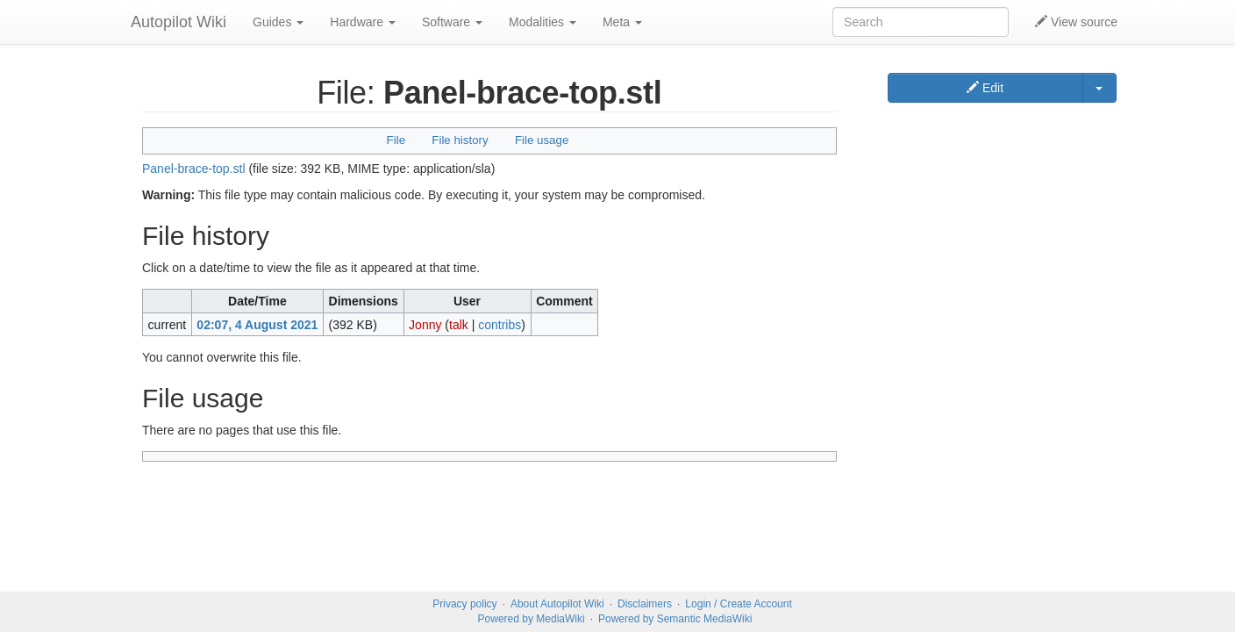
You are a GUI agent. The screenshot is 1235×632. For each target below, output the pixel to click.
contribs (499, 325)
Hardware (363, 22)
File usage (541, 140)
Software (452, 22)
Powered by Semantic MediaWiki (675, 619)
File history (460, 140)
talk (458, 325)
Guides (278, 22)
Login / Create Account (738, 604)
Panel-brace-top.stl (194, 169)
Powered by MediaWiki (531, 619)
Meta (622, 22)
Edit (985, 88)
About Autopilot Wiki (557, 604)
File (396, 140)
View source (1076, 22)
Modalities (542, 22)
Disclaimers (645, 604)
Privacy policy (464, 604)
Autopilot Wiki (178, 22)
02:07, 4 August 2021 (257, 325)
